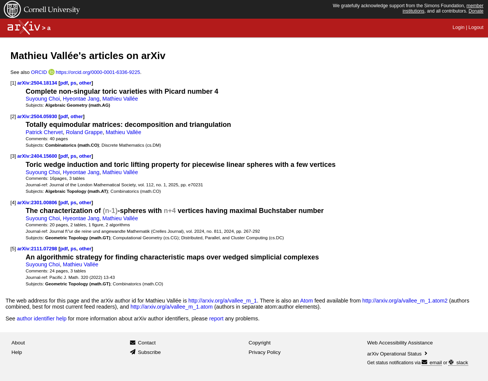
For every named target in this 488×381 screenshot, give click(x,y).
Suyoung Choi (43, 99)
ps (73, 83)
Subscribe (149, 352)
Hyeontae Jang (81, 99)
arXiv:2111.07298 (37, 248)
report (216, 318)
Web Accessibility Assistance (400, 343)
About (18, 343)
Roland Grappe (84, 132)
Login (458, 27)
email (432, 362)
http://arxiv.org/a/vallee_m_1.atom (171, 307)
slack (458, 362)
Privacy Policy (265, 352)
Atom (306, 301)
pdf (64, 83)
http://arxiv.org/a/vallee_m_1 (222, 301)
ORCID (39, 72)
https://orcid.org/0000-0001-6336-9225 (98, 72)
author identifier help (41, 318)
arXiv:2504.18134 (37, 83)
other (85, 83)
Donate (476, 11)
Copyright (260, 343)
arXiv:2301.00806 (37, 202)
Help (16, 352)
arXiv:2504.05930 (37, 116)
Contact (147, 343)
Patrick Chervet (44, 132)
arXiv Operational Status (398, 354)
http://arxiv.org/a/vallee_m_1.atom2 (405, 301)
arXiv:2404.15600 (37, 156)
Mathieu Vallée (120, 99)
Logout (476, 27)
